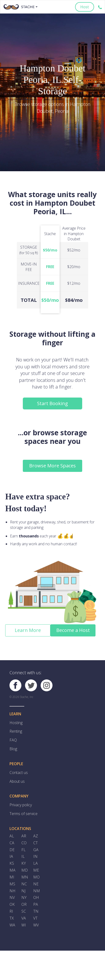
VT (35, 918)
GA (35, 850)
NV (12, 898)
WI (23, 925)
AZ (35, 836)
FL (23, 850)
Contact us (19, 772)
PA (35, 905)
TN (35, 912)
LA (35, 863)
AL (12, 836)
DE (12, 850)
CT (35, 843)
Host (84, 6)
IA (11, 856)
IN (35, 856)
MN (24, 877)
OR (24, 905)
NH (13, 891)
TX (12, 918)
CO (24, 843)
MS (12, 884)
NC (24, 884)
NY (24, 898)
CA (12, 843)
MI (12, 877)
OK (12, 905)
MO (36, 877)
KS (12, 863)
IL (23, 856)
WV (36, 925)
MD (24, 870)
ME (36, 870)
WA (12, 925)
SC (23, 912)
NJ (23, 891)
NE (35, 884)
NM (36, 891)
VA (23, 918)
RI (11, 912)
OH (36, 898)
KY (23, 863)
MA (12, 870)
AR (23, 836)
